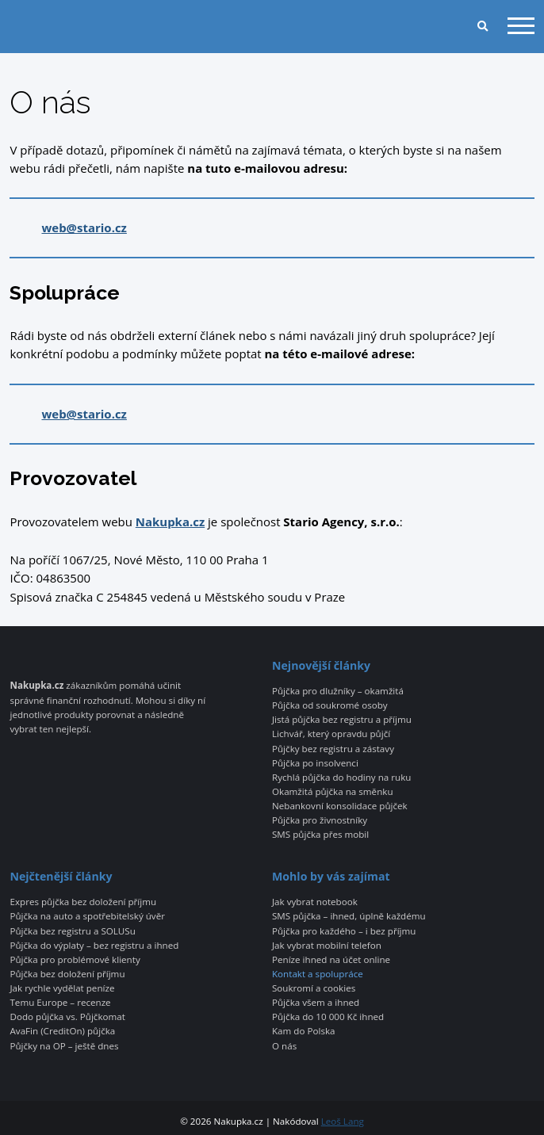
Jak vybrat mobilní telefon (326, 945)
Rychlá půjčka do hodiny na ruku (341, 777)
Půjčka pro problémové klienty (75, 959)
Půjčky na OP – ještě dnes (64, 1046)
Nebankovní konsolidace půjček (340, 806)
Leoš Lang (342, 1121)
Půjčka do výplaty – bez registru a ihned (94, 945)
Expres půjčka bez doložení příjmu (83, 902)
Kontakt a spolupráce (317, 974)
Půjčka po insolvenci (315, 763)
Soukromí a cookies (313, 988)
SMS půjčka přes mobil (320, 834)
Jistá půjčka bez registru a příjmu (342, 719)
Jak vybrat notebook (315, 902)
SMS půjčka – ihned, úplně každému (349, 916)
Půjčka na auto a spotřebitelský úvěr (87, 916)
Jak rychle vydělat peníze (62, 988)
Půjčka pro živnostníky (319, 820)
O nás (284, 1046)
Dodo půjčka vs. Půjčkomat (67, 1016)
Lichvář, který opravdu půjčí (331, 733)
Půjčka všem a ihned (315, 1002)
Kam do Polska (303, 1031)
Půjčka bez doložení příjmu (67, 974)
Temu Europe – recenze (60, 1002)
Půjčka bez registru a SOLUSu (72, 931)
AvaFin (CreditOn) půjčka (62, 1031)
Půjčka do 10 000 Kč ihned (328, 1016)
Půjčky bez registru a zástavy (333, 749)
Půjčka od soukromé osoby (330, 705)
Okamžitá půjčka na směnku (332, 791)
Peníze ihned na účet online (331, 959)
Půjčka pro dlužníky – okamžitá (338, 691)
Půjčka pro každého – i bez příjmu (344, 931)
